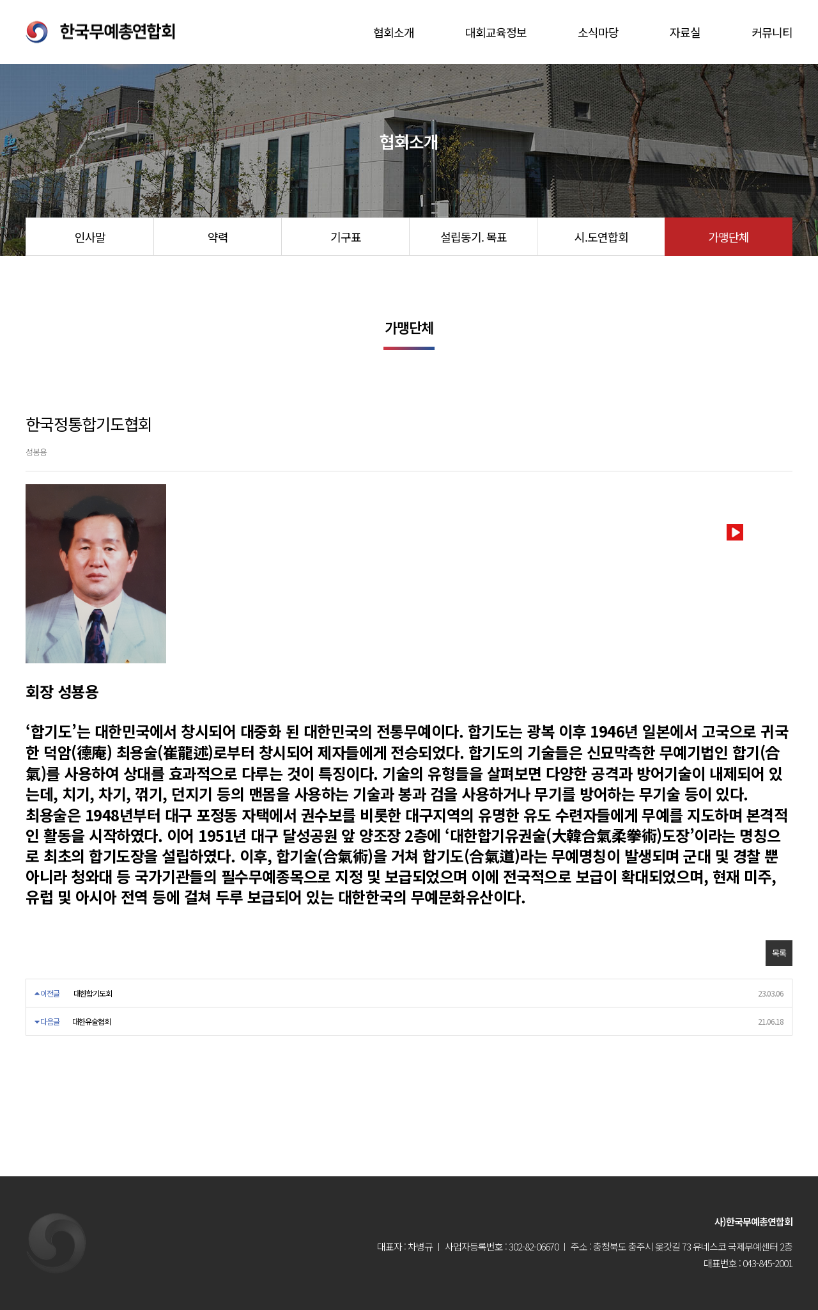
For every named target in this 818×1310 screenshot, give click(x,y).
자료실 (685, 32)
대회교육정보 (496, 32)
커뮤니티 (772, 32)
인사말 (90, 236)
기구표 (345, 236)
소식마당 (598, 32)
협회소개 (393, 32)
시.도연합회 (601, 236)
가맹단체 (728, 236)
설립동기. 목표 (473, 236)
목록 (779, 953)
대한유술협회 (91, 1021)
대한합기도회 (92, 993)
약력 (218, 236)
